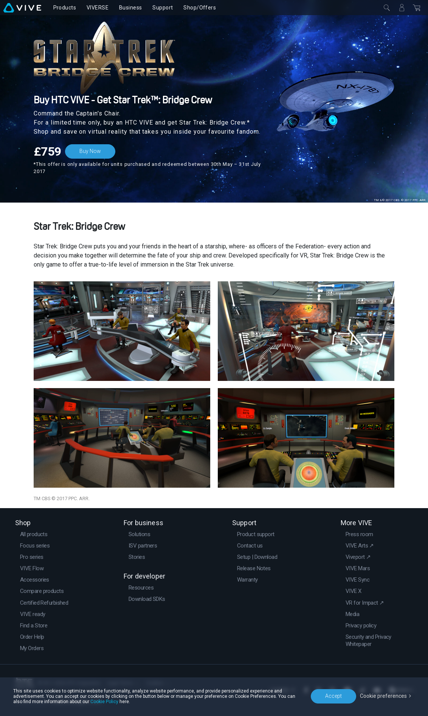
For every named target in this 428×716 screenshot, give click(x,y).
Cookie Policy (104, 701)
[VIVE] (22, 7)
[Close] (386, 7)
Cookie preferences (383, 696)
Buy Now (90, 151)
